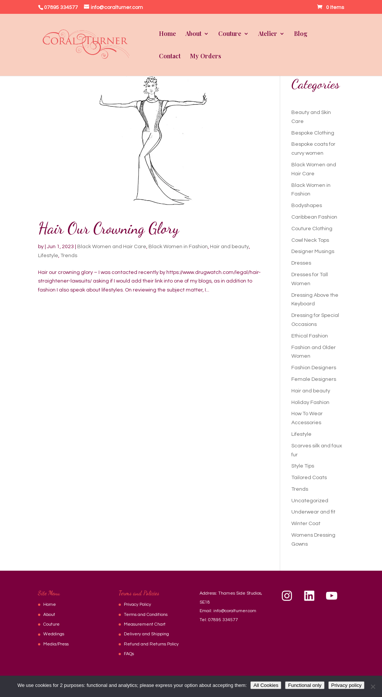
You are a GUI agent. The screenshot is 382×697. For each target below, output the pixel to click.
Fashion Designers (313, 367)
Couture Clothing (311, 228)
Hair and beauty (229, 246)
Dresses (301, 263)
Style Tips (302, 466)
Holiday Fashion (310, 402)
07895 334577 (223, 619)
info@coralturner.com (234, 610)
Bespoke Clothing (312, 133)
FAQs (129, 653)
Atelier (267, 34)
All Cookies (265, 685)
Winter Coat (305, 523)
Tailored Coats (309, 477)
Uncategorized (309, 500)
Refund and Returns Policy (151, 644)
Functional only (305, 685)
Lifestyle (48, 255)
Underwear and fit (313, 512)
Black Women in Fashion (178, 246)
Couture (229, 34)
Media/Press (56, 644)
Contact (170, 56)
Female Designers (313, 379)
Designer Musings (312, 251)
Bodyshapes (306, 205)
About (193, 34)
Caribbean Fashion (314, 217)
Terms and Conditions (145, 614)
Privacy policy (346, 685)
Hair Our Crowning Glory (108, 228)
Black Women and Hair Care (111, 246)
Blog (300, 34)
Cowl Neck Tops (310, 240)
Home (167, 34)
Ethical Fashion (309, 336)
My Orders (205, 56)
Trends (68, 255)
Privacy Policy (137, 604)
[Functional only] (372, 686)
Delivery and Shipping (146, 634)
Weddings (53, 634)
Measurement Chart (145, 624)
